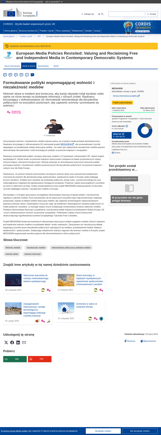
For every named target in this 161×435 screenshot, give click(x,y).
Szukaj (97, 31)
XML (17, 359)
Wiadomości (77, 31)
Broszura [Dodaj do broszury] (130, 340)
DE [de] (5, 74)
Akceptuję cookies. (103, 431)
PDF (42, 359)
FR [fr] (21, 74)
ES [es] (16, 74)
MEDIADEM (66, 144)
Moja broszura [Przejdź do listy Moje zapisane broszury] (148, 341)
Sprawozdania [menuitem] (43, 66)
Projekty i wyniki (47, 31)
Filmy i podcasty (63, 31)
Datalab (88, 31)
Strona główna (10, 31)
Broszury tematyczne (28, 31)
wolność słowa (11, 254)
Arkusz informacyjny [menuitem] (12, 66)
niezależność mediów (36, 247)
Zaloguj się (87, 14)
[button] (101, 14)
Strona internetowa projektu (125, 96)
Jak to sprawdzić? (53, 2)
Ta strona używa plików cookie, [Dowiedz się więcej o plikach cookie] (14, 431)
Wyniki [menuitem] (56, 66)
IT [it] (27, 74)
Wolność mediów (12, 247)
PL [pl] (32, 74)
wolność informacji (32, 254)
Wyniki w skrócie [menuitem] (28, 66)
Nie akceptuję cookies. (140, 431)
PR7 (39, 36)
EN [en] (10, 74)
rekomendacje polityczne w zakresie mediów (71, 247)
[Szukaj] (151, 14)
